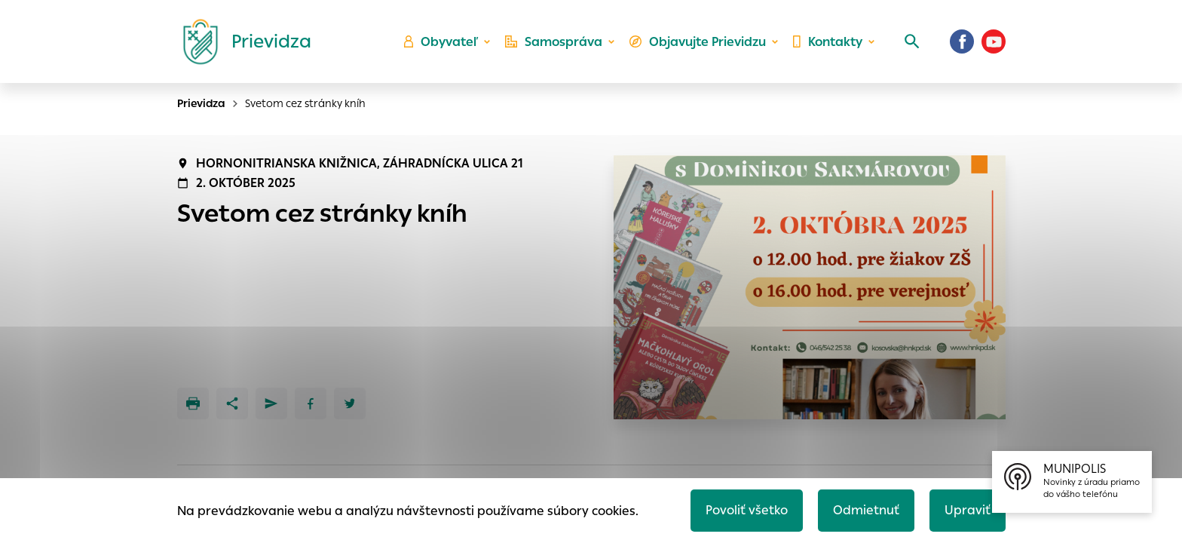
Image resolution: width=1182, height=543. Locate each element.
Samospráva (553, 42)
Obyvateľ (441, 42)
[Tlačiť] (193, 403)
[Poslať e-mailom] (271, 403)
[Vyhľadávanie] (912, 41)
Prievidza (201, 103)
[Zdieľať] (232, 403)
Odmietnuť (866, 510)
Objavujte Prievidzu (697, 42)
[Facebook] (962, 41)
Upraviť (968, 510)
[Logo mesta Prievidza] (241, 41)
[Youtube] (993, 41)
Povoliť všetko (747, 510)
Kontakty (827, 42)
